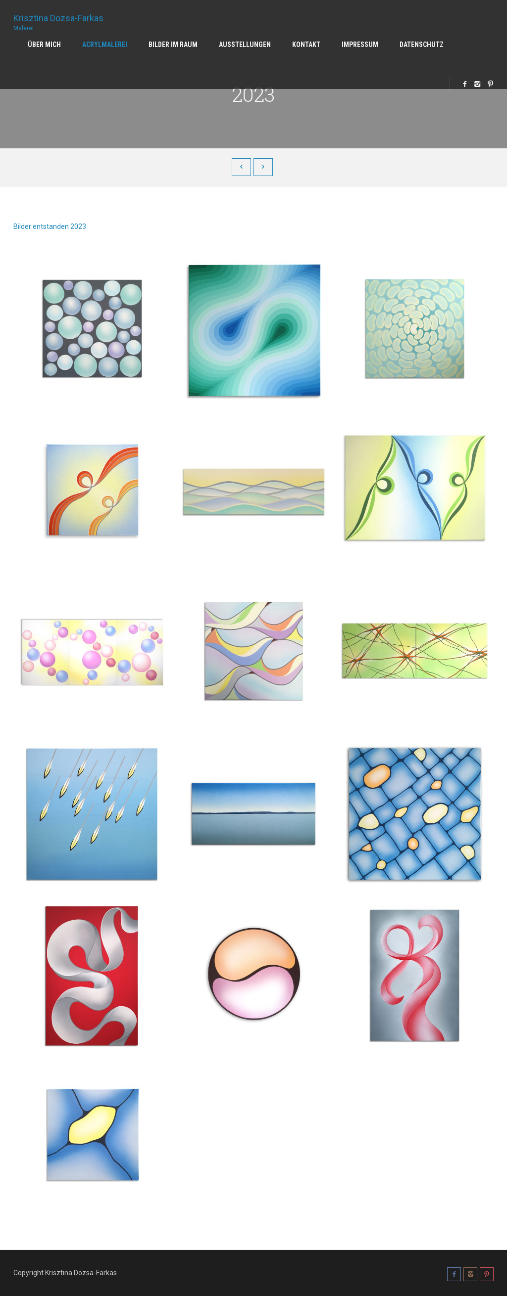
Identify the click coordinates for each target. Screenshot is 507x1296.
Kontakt (306, 44)
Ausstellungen (245, 44)
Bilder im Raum (173, 44)
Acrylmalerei (104, 44)
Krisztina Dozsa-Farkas (58, 19)
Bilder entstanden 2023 (49, 226)
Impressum (360, 44)
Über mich (44, 44)
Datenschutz (422, 44)
